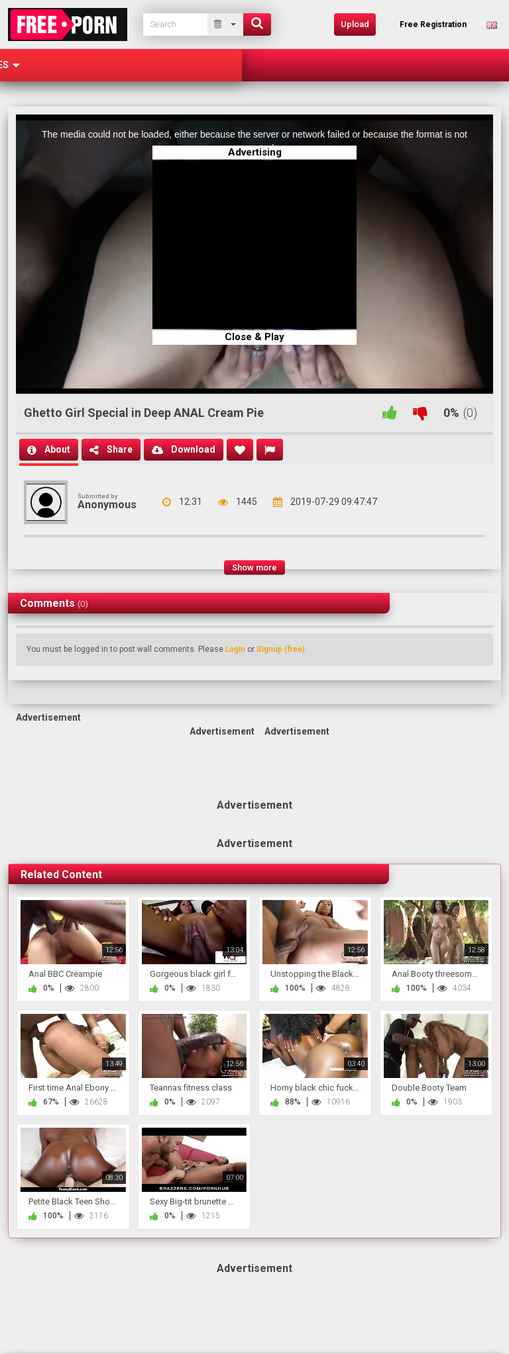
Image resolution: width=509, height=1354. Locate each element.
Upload (355, 24)
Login (235, 649)
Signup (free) (280, 649)
